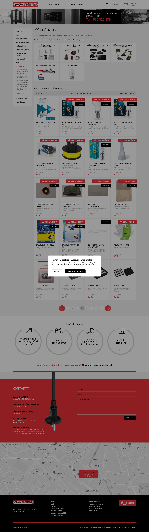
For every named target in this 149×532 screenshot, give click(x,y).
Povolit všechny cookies (75, 271)
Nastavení (57, 271)
